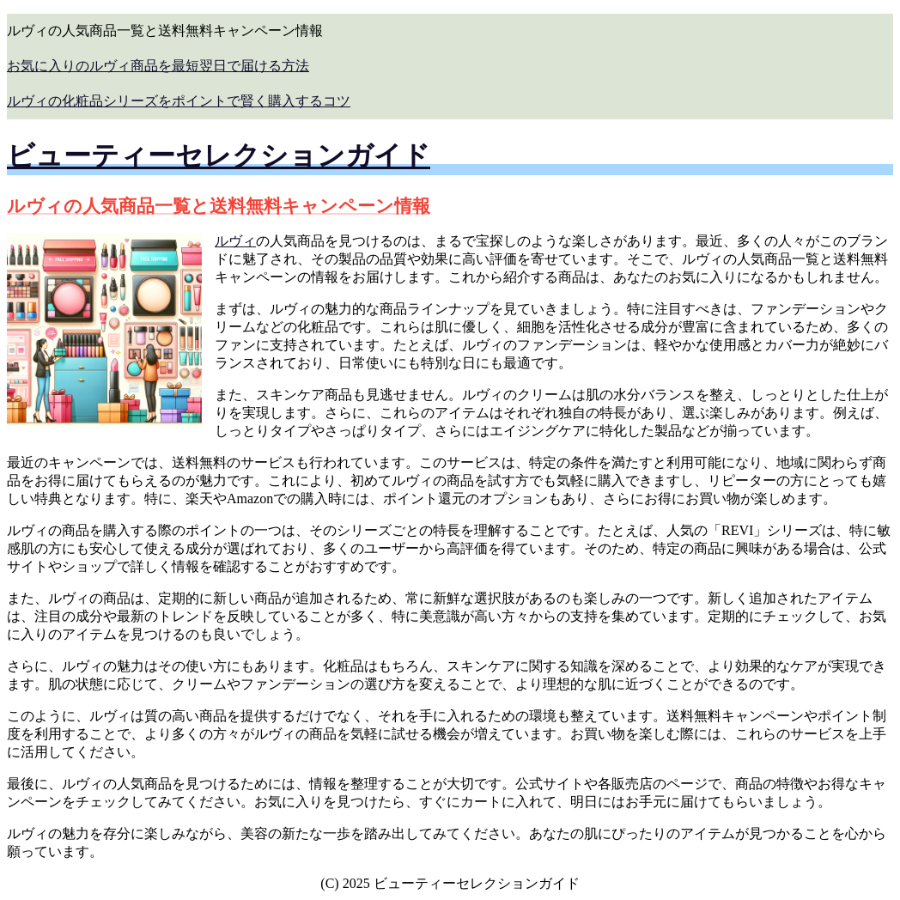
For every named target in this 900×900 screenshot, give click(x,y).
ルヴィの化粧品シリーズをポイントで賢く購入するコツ (178, 101)
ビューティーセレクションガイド (218, 155)
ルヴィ (235, 241)
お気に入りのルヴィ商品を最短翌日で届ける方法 (158, 65)
